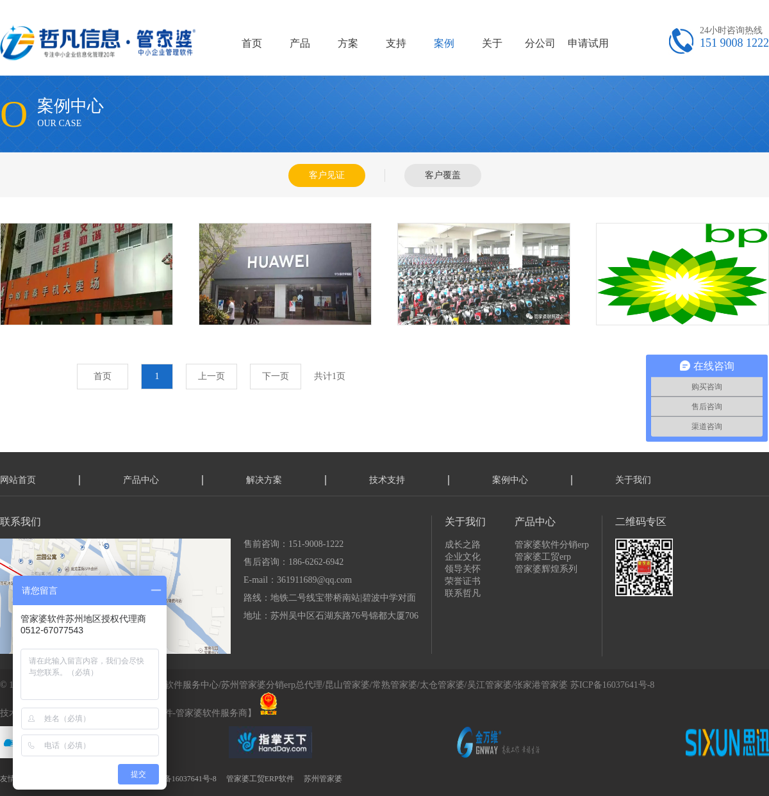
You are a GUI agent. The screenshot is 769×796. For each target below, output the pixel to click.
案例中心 (510, 480)
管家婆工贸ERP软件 (260, 778)
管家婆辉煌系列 (546, 569)
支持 (396, 43)
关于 (492, 43)
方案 (348, 43)
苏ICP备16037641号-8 (612, 685)
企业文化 (463, 557)
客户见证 (327, 175)
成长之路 (463, 544)
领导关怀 (463, 569)
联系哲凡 (463, 593)
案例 (444, 43)
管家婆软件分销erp (552, 544)
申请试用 (588, 43)
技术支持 (387, 480)
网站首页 (18, 480)
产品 (300, 43)
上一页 (211, 376)
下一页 (275, 376)
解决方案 (264, 480)
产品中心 (141, 480)
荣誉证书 (463, 581)
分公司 (540, 43)
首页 (252, 43)
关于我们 (633, 480)
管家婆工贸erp (543, 557)
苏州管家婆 (323, 778)
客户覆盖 (443, 175)
